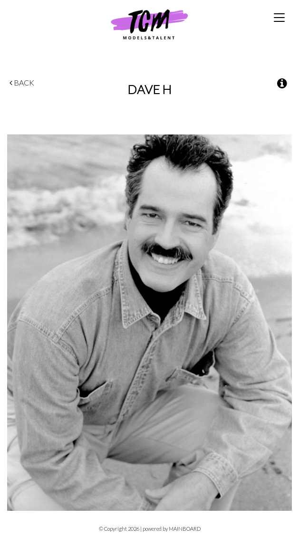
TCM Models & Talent (149, 24)
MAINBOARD (185, 529)
